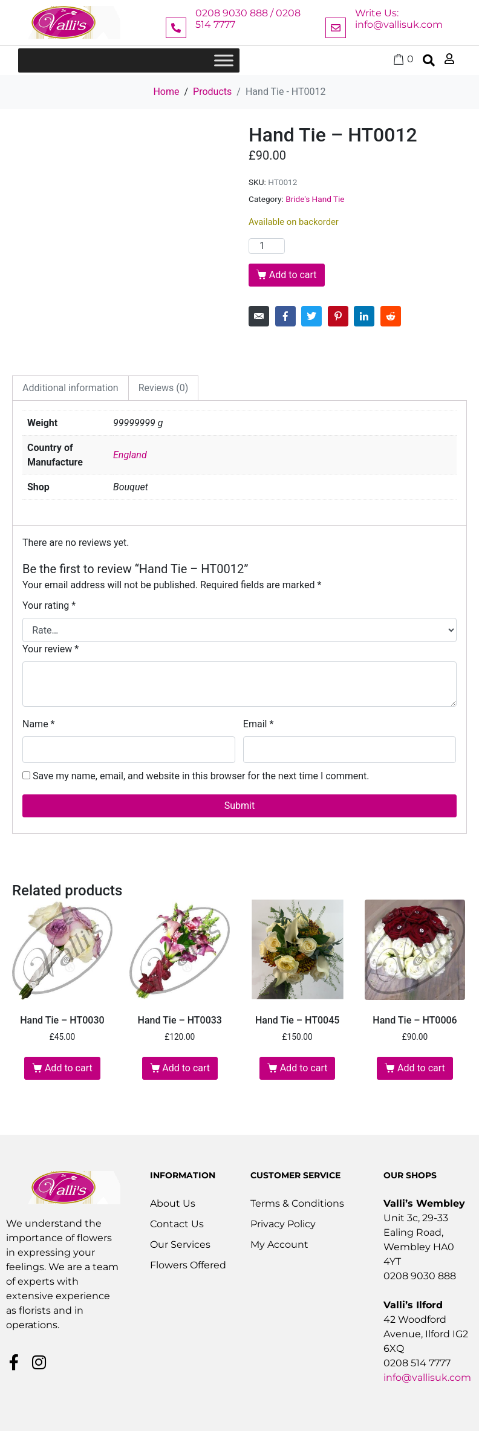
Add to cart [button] (69, 1068)
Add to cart (293, 275)
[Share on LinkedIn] (364, 316)
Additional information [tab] (70, 388)
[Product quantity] (267, 246)
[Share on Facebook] (285, 316)
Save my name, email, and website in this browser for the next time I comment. (201, 776)
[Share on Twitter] (311, 316)
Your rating (49, 605)
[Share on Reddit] (390, 316)
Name (38, 724)
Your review (50, 649)
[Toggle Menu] (223, 60)
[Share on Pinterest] (338, 316)
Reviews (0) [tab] (163, 388)
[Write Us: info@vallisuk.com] (335, 28)
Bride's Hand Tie (314, 199)
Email (258, 724)
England (130, 455)
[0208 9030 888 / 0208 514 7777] (176, 28)
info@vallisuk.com (427, 1377)
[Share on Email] (259, 316)
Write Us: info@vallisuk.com (399, 18)
